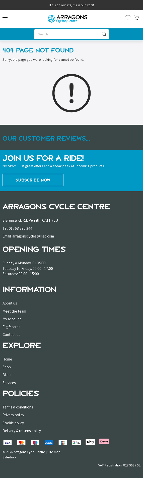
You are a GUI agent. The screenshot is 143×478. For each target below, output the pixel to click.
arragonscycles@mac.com (33, 236)
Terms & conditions (18, 407)
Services (9, 383)
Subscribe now (33, 180)
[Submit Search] (104, 34)
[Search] (71, 34)
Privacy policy (13, 415)
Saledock (9, 457)
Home (7, 359)
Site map (53, 452)
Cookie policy (13, 423)
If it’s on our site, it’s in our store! (71, 5)
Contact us (11, 334)
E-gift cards (11, 327)
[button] (5, 17)
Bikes (7, 375)
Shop (7, 367)
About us (10, 303)
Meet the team (14, 311)
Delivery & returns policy (22, 431)
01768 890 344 (20, 228)
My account (12, 319)
